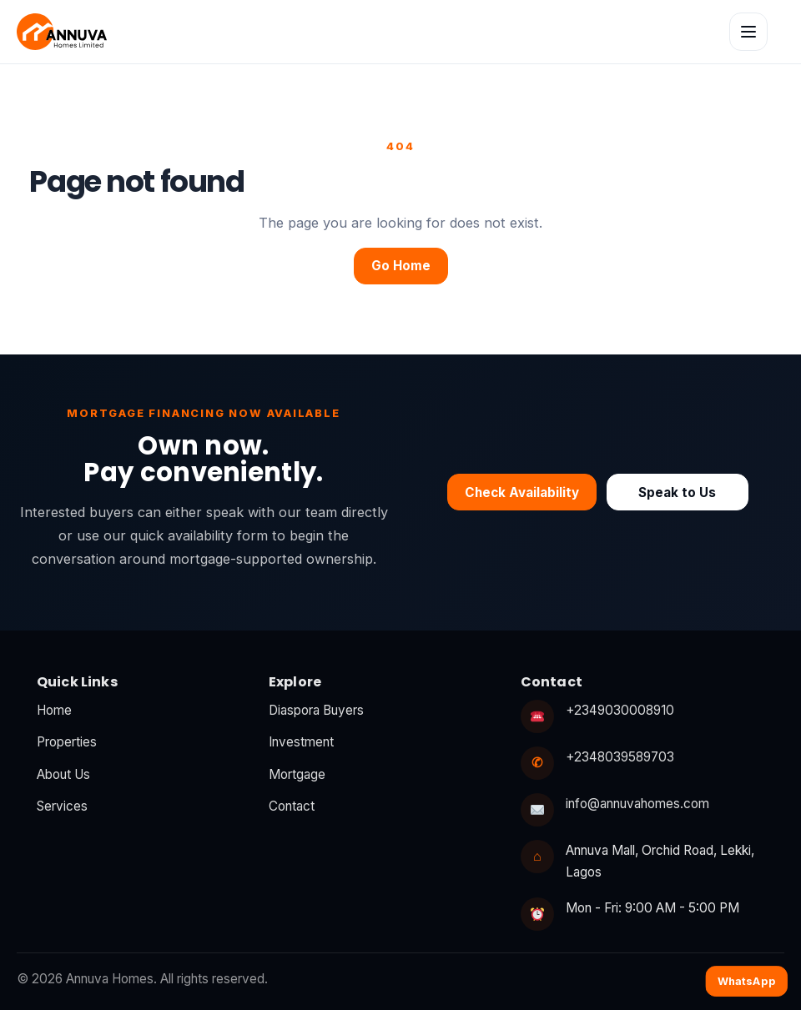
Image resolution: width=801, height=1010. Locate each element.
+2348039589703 (620, 757)
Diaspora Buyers (316, 710)
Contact (292, 806)
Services (62, 806)
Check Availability (522, 492)
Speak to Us (677, 492)
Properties (67, 742)
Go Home (401, 266)
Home (54, 710)
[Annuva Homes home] (62, 31)
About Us (63, 774)
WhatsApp (747, 980)
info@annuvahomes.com (637, 804)
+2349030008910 (620, 710)
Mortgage (297, 774)
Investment (301, 742)
